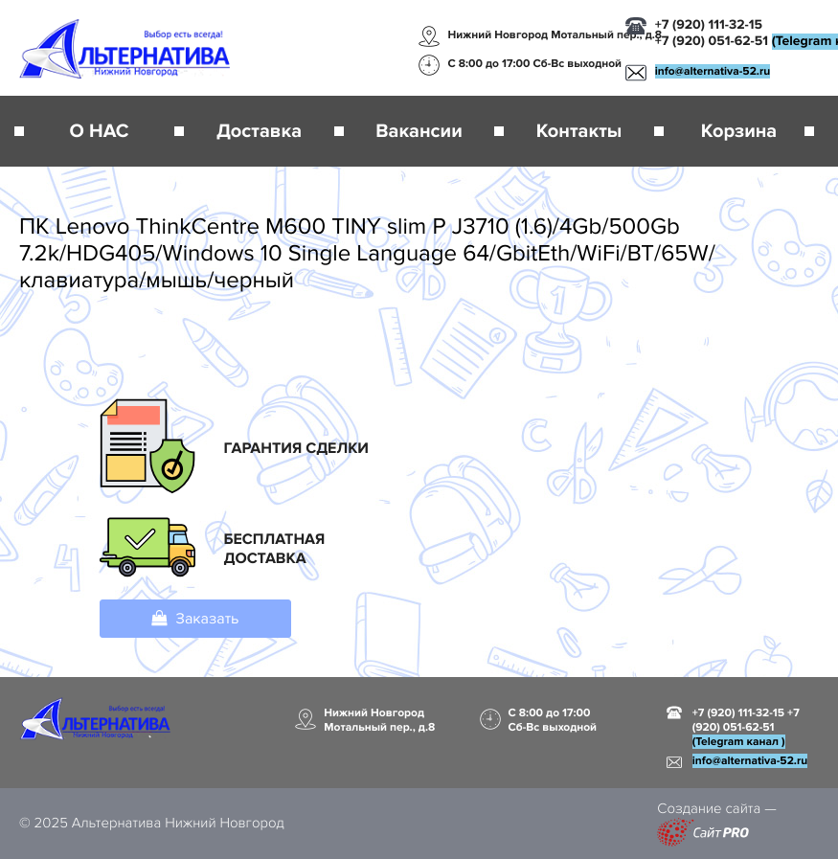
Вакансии (418, 131)
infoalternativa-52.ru (712, 71)
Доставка (259, 131)
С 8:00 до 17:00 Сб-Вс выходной (535, 64)
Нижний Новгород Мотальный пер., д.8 (555, 35)
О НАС (99, 131)
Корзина (739, 131)
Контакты (579, 131)
